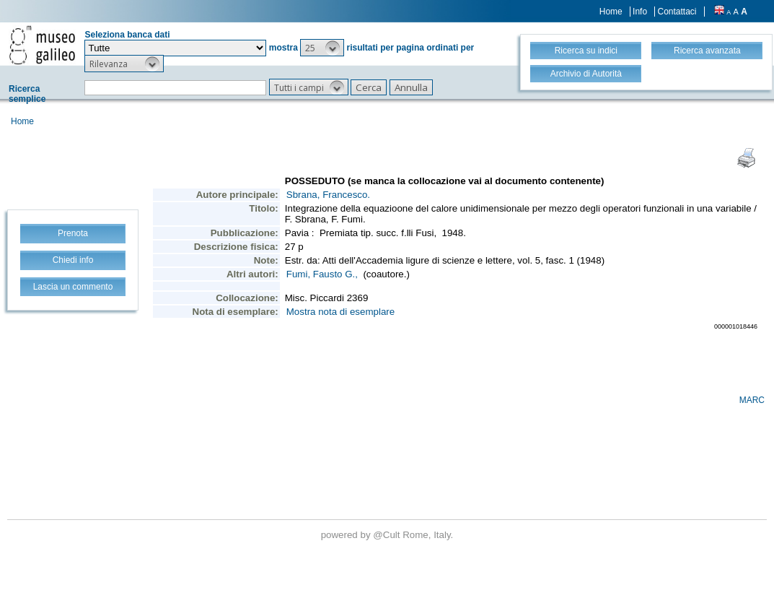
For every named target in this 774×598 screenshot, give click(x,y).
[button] (322, 47)
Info (640, 11)
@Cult (388, 534)
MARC (752, 400)
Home (611, 11)
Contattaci (676, 11)
